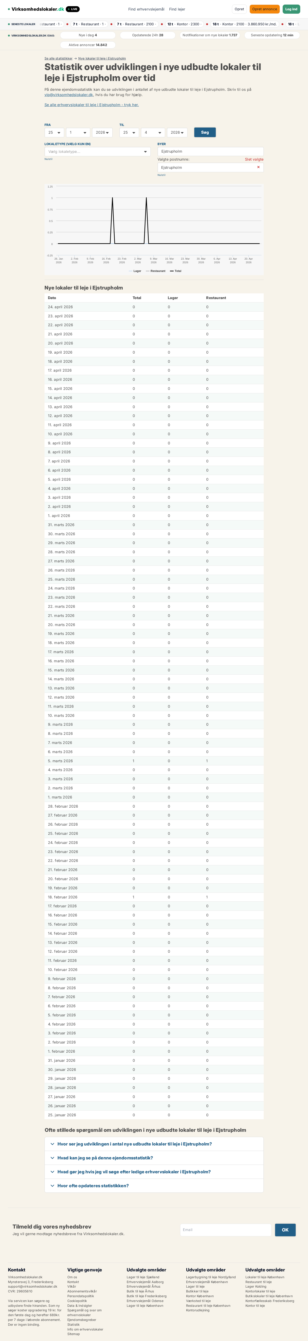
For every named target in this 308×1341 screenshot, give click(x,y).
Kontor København (200, 1296)
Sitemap (73, 1334)
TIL (121, 125)
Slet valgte (254, 159)
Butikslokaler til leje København (269, 1296)
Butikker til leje (197, 1291)
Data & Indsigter (79, 1305)
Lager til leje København (145, 1305)
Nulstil (49, 159)
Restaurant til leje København (208, 1305)
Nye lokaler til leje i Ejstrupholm (102, 58)
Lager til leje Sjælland (143, 1277)
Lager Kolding (256, 1286)
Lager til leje (195, 1286)
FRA (48, 125)
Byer (162, 144)
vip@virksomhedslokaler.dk (69, 94)
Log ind (291, 9)
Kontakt (73, 1282)
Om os (72, 1277)
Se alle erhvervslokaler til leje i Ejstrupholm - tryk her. (92, 104)
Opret (239, 9)
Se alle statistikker (59, 58)
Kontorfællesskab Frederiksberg (270, 1301)
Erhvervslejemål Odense (145, 1301)
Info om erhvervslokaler (85, 1329)
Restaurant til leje (258, 1282)
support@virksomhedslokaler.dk (33, 1286)
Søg (205, 132)
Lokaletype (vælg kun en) (68, 144)
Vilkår (71, 1286)
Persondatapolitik (80, 1296)
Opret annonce (264, 9)
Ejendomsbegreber (81, 1320)
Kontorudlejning (198, 1310)
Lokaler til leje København (264, 1277)
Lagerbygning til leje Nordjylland (211, 1277)
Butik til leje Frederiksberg (147, 1296)
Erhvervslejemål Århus (144, 1286)
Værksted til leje (198, 1301)
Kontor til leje (255, 1305)
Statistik (73, 1324)
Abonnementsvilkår (82, 1291)
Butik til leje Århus (140, 1291)
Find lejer (177, 9)
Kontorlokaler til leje (260, 1291)
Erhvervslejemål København (207, 1282)
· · (50, 24)
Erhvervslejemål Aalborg (145, 1282)
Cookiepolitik (77, 1301)
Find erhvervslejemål (146, 9)
